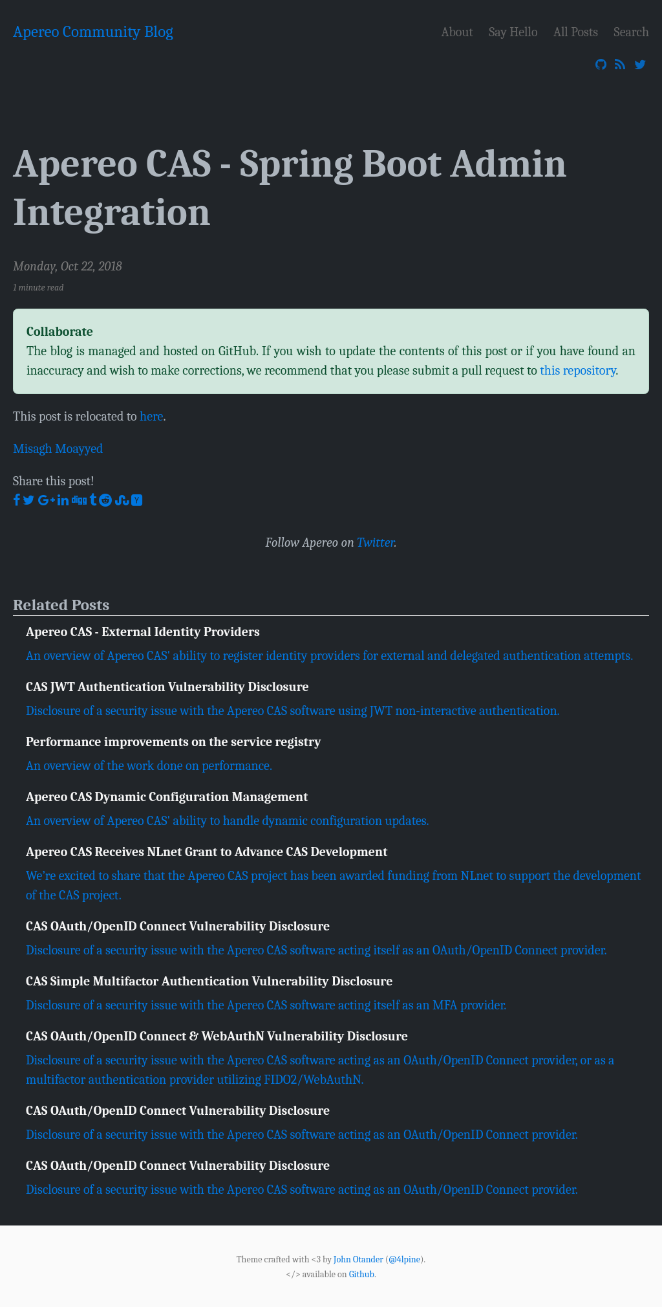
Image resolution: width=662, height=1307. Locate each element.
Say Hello (513, 32)
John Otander (358, 1259)
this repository (577, 370)
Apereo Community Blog (93, 31)
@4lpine (404, 1259)
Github (361, 1273)
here (151, 416)
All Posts (575, 32)
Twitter (375, 542)
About (457, 32)
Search (631, 32)
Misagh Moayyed (58, 448)
